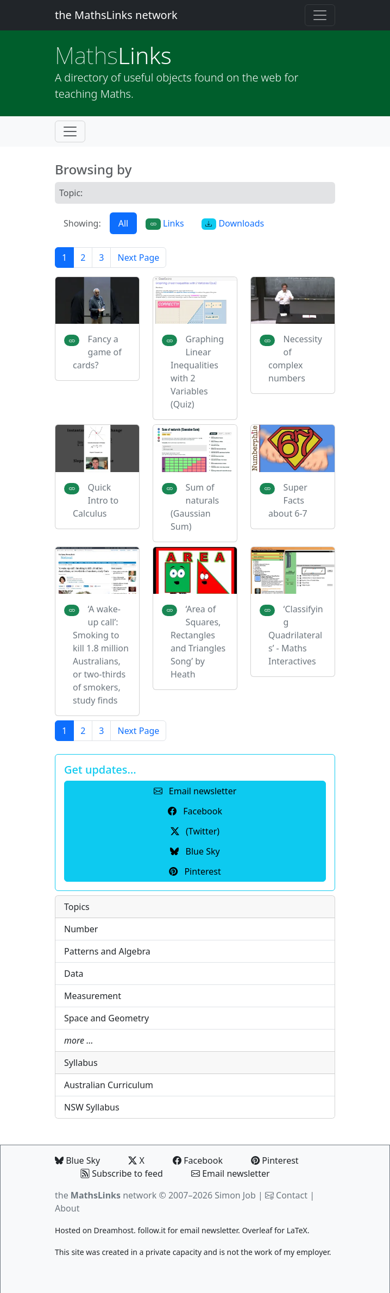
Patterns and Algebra (107, 951)
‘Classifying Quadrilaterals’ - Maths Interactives (295, 635)
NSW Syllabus (91, 1107)
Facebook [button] (195, 811)
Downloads (233, 223)
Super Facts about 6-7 (287, 500)
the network (105, 1195)
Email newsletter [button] (195, 791)
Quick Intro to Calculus (95, 500)
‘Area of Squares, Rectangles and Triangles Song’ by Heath (198, 641)
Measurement (92, 996)
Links (113, 55)
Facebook (198, 1160)
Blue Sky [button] (194, 851)
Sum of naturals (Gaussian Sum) (195, 506)
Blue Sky (77, 1160)
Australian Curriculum (108, 1085)
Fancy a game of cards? (97, 352)
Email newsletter (230, 1173)
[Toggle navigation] (320, 15)
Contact (291, 1195)
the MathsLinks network (116, 15)
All (123, 223)
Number (81, 929)
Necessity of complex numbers (295, 358)
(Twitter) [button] (195, 831)
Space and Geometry (106, 1018)
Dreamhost (114, 1230)
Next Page (138, 257)
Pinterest (274, 1160)
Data (73, 974)
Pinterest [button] (195, 871)
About (67, 1208)
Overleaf (257, 1230)
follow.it (151, 1230)
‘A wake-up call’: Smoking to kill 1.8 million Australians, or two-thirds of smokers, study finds (101, 654)
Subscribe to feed (122, 1173)
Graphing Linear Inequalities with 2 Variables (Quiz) (197, 371)
